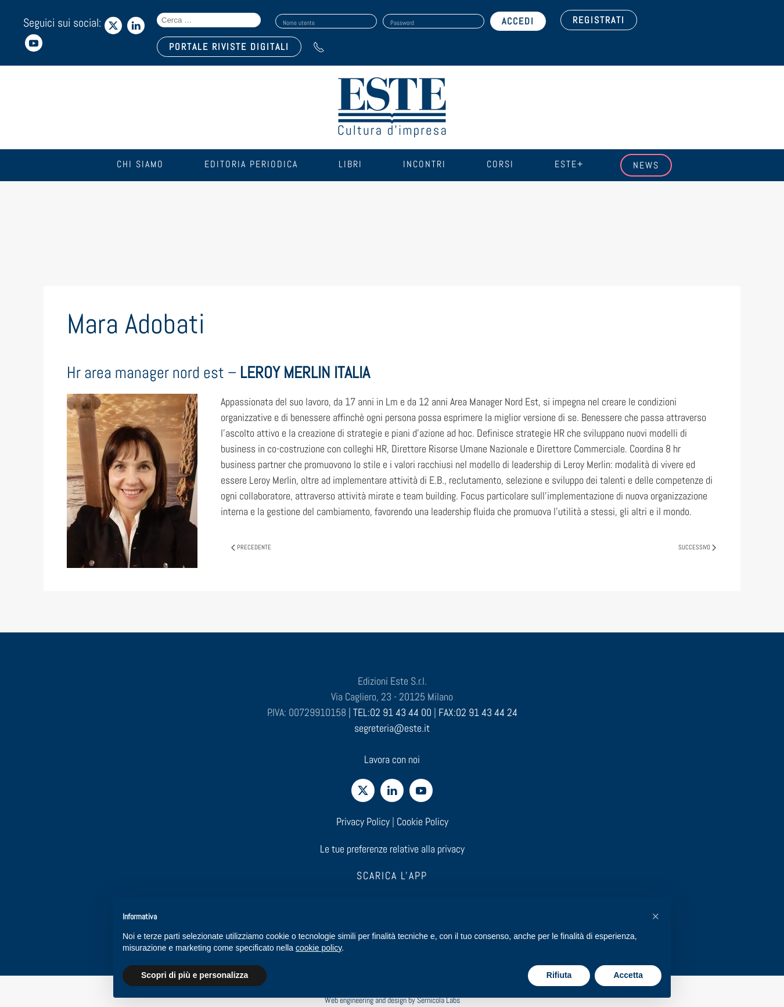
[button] (655, 916)
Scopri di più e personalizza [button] (194, 975)
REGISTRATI (599, 20)
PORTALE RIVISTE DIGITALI (229, 47)
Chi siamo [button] (140, 164)
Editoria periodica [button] (251, 164)
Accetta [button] (628, 975)
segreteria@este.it (392, 728)
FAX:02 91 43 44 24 (477, 712)
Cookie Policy (422, 821)
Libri (350, 164)
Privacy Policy (363, 821)
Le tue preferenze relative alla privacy (392, 848)
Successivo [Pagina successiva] (697, 547)
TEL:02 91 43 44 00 (392, 712)
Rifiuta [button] (559, 975)
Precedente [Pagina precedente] (251, 547)
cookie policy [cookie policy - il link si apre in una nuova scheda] (318, 947)
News (646, 165)
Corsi (500, 164)
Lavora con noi (392, 759)
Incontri (424, 164)
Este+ (569, 164)
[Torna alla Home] (392, 107)
